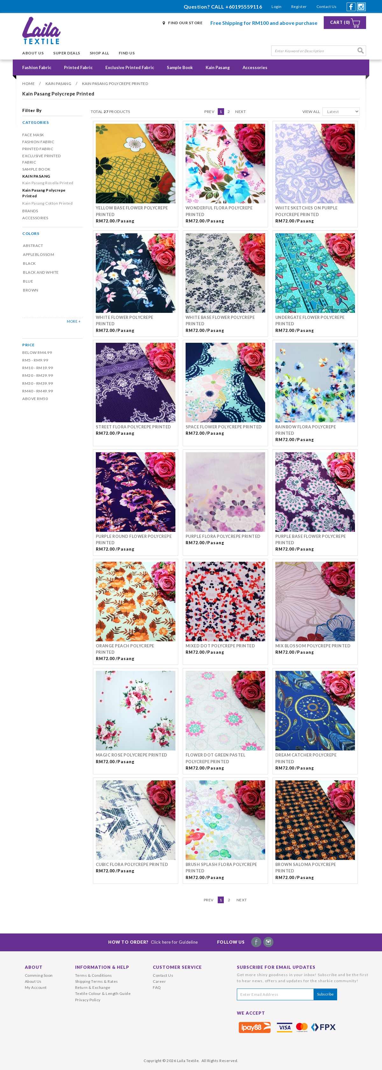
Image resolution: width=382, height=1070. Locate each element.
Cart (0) (340, 22)
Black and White (41, 272)
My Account (36, 987)
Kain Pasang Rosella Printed (48, 182)
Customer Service (177, 967)
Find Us (127, 53)
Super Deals (66, 53)
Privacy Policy (88, 999)
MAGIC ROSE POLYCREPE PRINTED (131, 755)
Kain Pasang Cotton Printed (47, 203)
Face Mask (33, 134)
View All (311, 111)
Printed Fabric (78, 67)
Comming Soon (39, 975)
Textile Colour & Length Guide (103, 993)
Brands (30, 210)
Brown (31, 290)
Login (277, 6)
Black (29, 263)
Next (240, 111)
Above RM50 (35, 398)
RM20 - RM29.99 (37, 375)
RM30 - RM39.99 (37, 383)
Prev (209, 111)
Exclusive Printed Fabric (129, 67)
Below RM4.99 (37, 352)
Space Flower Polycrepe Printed (224, 427)
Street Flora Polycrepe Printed (133, 427)
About (34, 967)
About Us (33, 53)
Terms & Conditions (93, 975)
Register (299, 6)
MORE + (74, 321)
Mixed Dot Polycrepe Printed (220, 646)
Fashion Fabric (36, 67)
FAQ (157, 987)
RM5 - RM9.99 (35, 360)
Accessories (255, 67)
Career (159, 981)
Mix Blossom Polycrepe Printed (313, 646)
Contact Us (326, 6)
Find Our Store (185, 22)
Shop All (99, 53)
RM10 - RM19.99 (37, 367)
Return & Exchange (92, 987)
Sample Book (180, 67)
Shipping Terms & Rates (96, 981)
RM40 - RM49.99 (37, 391)
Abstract (33, 245)
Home (28, 83)
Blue (28, 281)
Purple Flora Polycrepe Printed (223, 536)
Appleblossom (38, 254)
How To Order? (153, 942)
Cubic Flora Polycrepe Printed (132, 864)
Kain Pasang (218, 67)
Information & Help (102, 967)
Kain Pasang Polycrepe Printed (115, 83)
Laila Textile (188, 1060)
